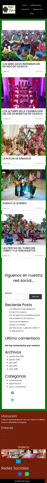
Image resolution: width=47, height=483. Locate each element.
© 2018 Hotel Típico (23, 481)
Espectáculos (15, 383)
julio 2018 (13, 366)
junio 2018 (13, 369)
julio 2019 (13, 362)
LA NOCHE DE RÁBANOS (19, 321)
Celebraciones (15, 380)
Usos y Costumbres (17, 387)
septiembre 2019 (16, 356)
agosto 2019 (14, 359)
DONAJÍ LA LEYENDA (17, 325)
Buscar (8, 293)
